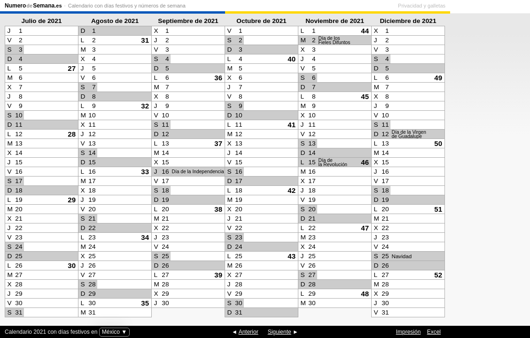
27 (72, 68)
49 (438, 78)
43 (292, 256)
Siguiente (279, 332)
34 (145, 237)
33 (145, 172)
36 (218, 78)
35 (145, 303)
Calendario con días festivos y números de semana (127, 5)
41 (292, 125)
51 (438, 209)
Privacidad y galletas (501, 5)
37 (218, 143)
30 (72, 265)
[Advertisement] (487, 167)
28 (72, 134)
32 (145, 106)
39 (218, 275)
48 (365, 294)
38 (218, 209)
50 (438, 143)
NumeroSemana (33, 5)
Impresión (408, 332)
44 (365, 31)
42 (292, 190)
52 (438, 275)
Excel (434, 332)
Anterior (248, 332)
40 (292, 59)
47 (365, 228)
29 (72, 200)
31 (145, 40)
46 (365, 162)
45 (365, 96)
